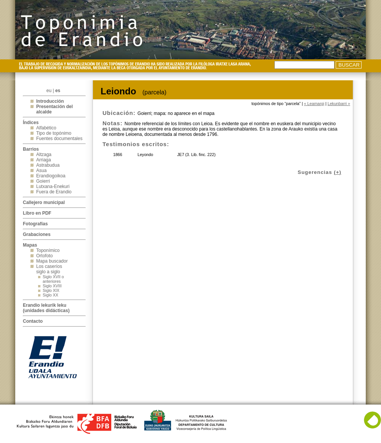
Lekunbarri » (339, 103)
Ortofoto (44, 255)
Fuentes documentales (59, 138)
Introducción (50, 101)
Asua (41, 170)
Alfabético (46, 128)
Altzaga (43, 154)
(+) (337, 172)
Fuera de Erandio (54, 191)
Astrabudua (47, 165)
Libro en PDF (37, 213)
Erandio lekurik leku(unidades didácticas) (46, 308)
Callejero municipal (44, 202)
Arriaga (43, 160)
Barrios (31, 149)
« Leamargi (314, 103)
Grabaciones (37, 234)
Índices (30, 122)
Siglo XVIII (52, 286)
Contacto (33, 321)
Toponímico (47, 250)
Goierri (43, 181)
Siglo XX (50, 295)
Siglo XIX (51, 290)
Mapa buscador (52, 261)
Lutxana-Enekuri (52, 186)
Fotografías (35, 223)
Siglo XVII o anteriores (53, 279)
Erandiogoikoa (51, 175)
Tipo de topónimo (53, 133)
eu (48, 90)
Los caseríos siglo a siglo (49, 269)
